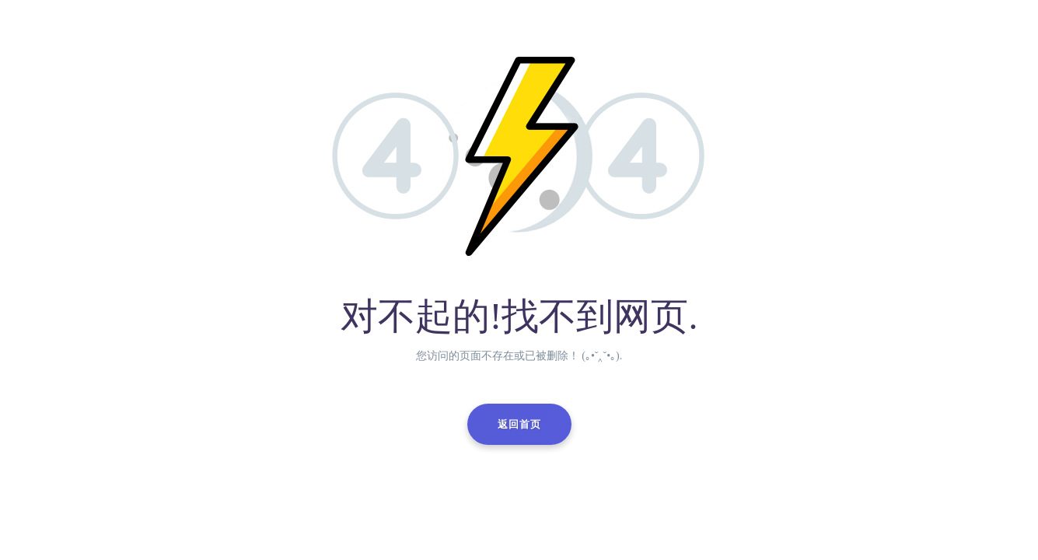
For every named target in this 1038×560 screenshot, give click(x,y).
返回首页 (519, 424)
